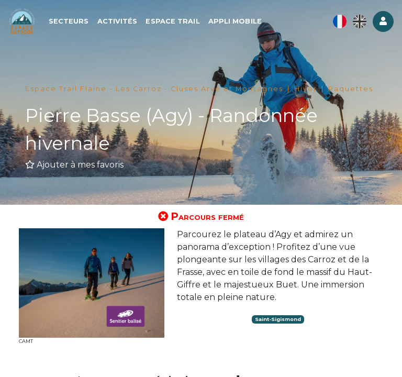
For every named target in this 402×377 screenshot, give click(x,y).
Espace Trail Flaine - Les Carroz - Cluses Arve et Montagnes (154, 89)
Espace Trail (182, 24)
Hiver (305, 89)
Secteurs (78, 24)
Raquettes (350, 89)
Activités (126, 24)
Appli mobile (244, 24)
